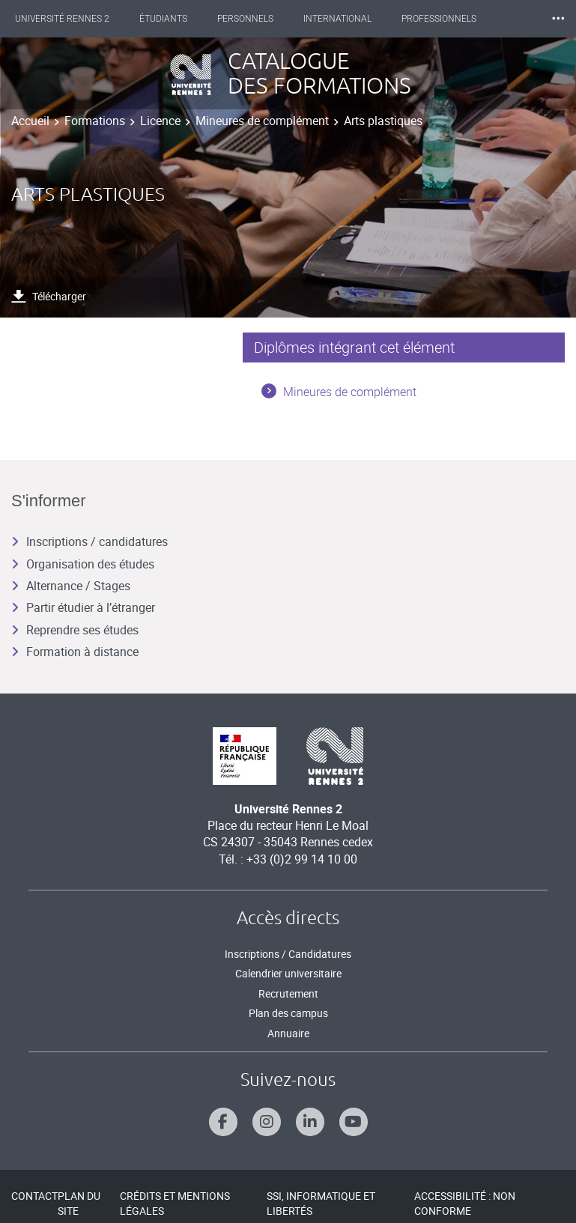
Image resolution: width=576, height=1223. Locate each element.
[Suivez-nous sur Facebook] (223, 1122)
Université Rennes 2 (62, 18)
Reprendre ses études (75, 630)
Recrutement (288, 993)
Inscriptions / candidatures (89, 541)
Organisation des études (82, 564)
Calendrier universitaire (288, 973)
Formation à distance (75, 651)
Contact (34, 1196)
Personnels (245, 18)
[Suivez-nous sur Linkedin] (310, 1122)
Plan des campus (288, 1013)
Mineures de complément (262, 120)
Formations (94, 120)
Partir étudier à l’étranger (83, 607)
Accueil (30, 120)
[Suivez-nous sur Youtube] (353, 1122)
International (337, 18)
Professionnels (438, 18)
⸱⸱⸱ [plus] (558, 18)
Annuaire (288, 1033)
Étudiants (163, 18)
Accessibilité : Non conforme (464, 1203)
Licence (160, 120)
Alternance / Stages (70, 585)
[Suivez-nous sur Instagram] (266, 1122)
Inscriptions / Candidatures (288, 954)
